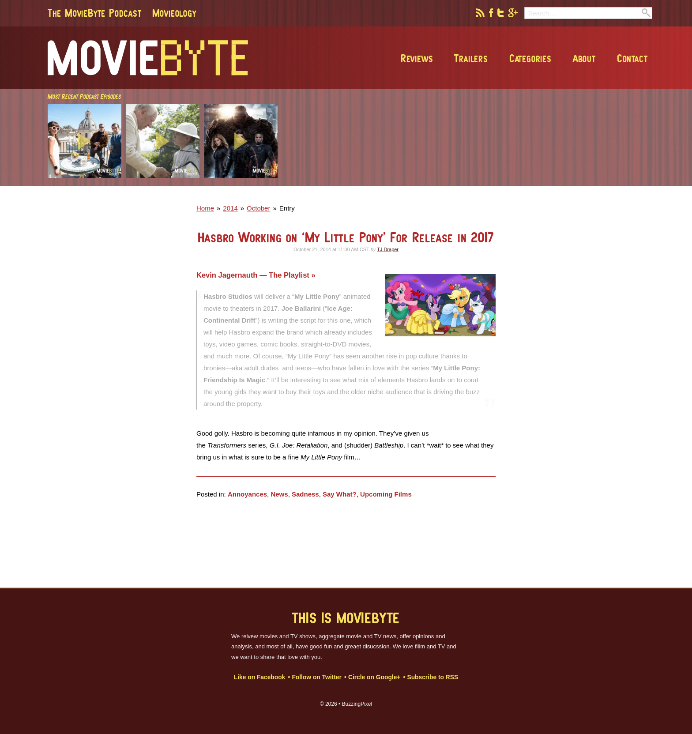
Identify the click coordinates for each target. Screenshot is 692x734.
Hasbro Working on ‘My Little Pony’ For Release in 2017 (346, 237)
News (279, 494)
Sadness (305, 494)
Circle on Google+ (375, 677)
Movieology (174, 13)
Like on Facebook (260, 677)
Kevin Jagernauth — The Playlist (253, 275)
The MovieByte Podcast (95, 13)
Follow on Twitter (317, 677)
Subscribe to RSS (432, 677)
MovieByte (148, 57)
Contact (632, 58)
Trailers (471, 58)
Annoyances (247, 494)
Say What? (340, 494)
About (584, 58)
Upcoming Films (386, 494)
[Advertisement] (524, 183)
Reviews (417, 58)
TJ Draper (388, 249)
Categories (530, 58)
